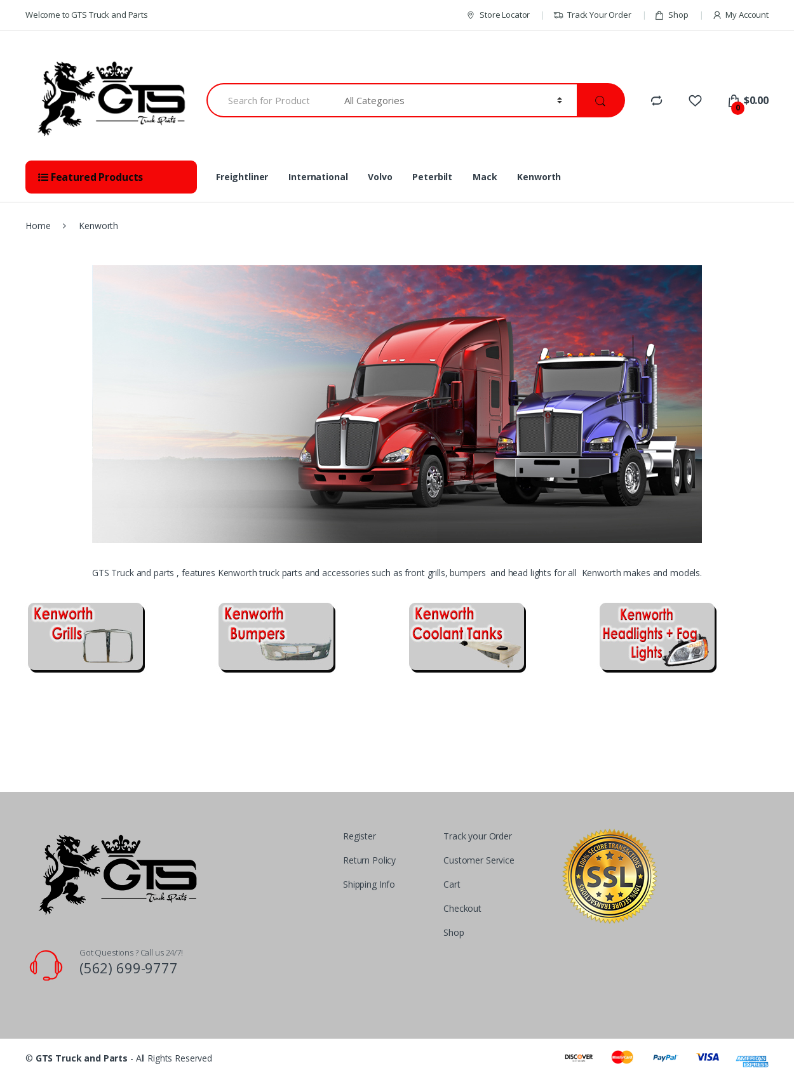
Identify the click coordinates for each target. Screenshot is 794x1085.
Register (359, 836)
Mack (485, 177)
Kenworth (539, 177)
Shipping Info (369, 884)
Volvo (380, 177)
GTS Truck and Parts (82, 1058)
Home (37, 226)
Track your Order (477, 836)
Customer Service (479, 860)
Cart (451, 884)
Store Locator (498, 15)
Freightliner (242, 177)
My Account (740, 15)
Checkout (462, 908)
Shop (671, 15)
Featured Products (90, 177)
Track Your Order (592, 15)
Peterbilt (432, 177)
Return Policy (369, 860)
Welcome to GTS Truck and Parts (86, 14)
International (317, 177)
